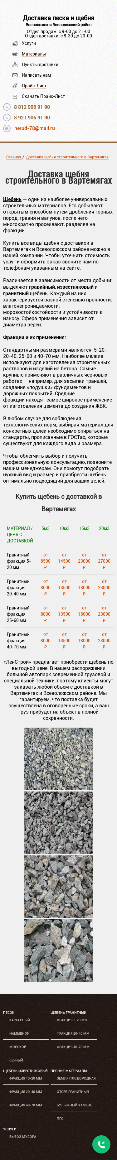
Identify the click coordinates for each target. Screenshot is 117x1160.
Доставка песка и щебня (58, 18)
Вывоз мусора (22, 1137)
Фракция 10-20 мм (25, 1078)
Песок (8, 1013)
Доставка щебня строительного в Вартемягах (67, 157)
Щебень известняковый (25, 1071)
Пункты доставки (40, 64)
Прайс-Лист (34, 85)
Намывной (19, 1034)
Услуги (29, 43)
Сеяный (16, 1060)
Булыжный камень (74, 1105)
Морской (18, 1047)
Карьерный (19, 1020)
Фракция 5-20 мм (72, 1020)
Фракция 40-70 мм (73, 1047)
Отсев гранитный (73, 1092)
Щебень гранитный (68, 1013)
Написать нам (36, 75)
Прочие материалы (69, 1071)
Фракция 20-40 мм (73, 1034)
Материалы (34, 53)
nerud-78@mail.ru (34, 128)
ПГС (60, 1119)
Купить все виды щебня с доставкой (46, 243)
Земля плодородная (76, 1078)
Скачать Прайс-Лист (43, 96)
